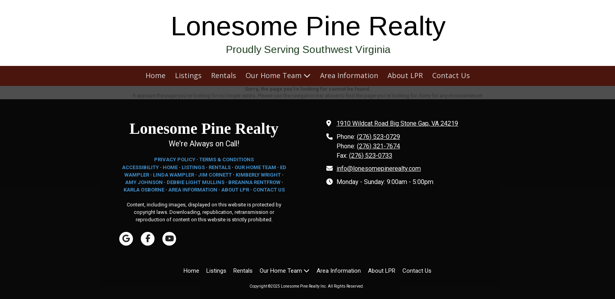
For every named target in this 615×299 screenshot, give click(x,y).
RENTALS (220, 167)
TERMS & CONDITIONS (226, 159)
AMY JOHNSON (144, 182)
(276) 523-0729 (378, 136)
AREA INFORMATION (192, 190)
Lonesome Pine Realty (308, 26)
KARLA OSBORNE (144, 190)
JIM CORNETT (215, 175)
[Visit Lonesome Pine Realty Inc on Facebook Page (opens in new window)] (148, 239)
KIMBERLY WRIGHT (258, 175)
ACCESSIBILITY (140, 167)
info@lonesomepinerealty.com (379, 168)
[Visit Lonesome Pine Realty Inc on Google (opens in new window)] (126, 239)
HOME (170, 167)
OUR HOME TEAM (255, 167)
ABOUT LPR (235, 190)
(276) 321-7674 (378, 146)
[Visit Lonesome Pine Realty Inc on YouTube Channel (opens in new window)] (169, 239)
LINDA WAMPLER (173, 175)
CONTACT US (269, 190)
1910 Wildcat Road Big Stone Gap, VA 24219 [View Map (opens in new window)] (397, 123)
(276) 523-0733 (370, 155)
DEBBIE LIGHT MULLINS (195, 182)
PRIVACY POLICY (174, 159)
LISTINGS (193, 167)
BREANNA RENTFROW (254, 182)
